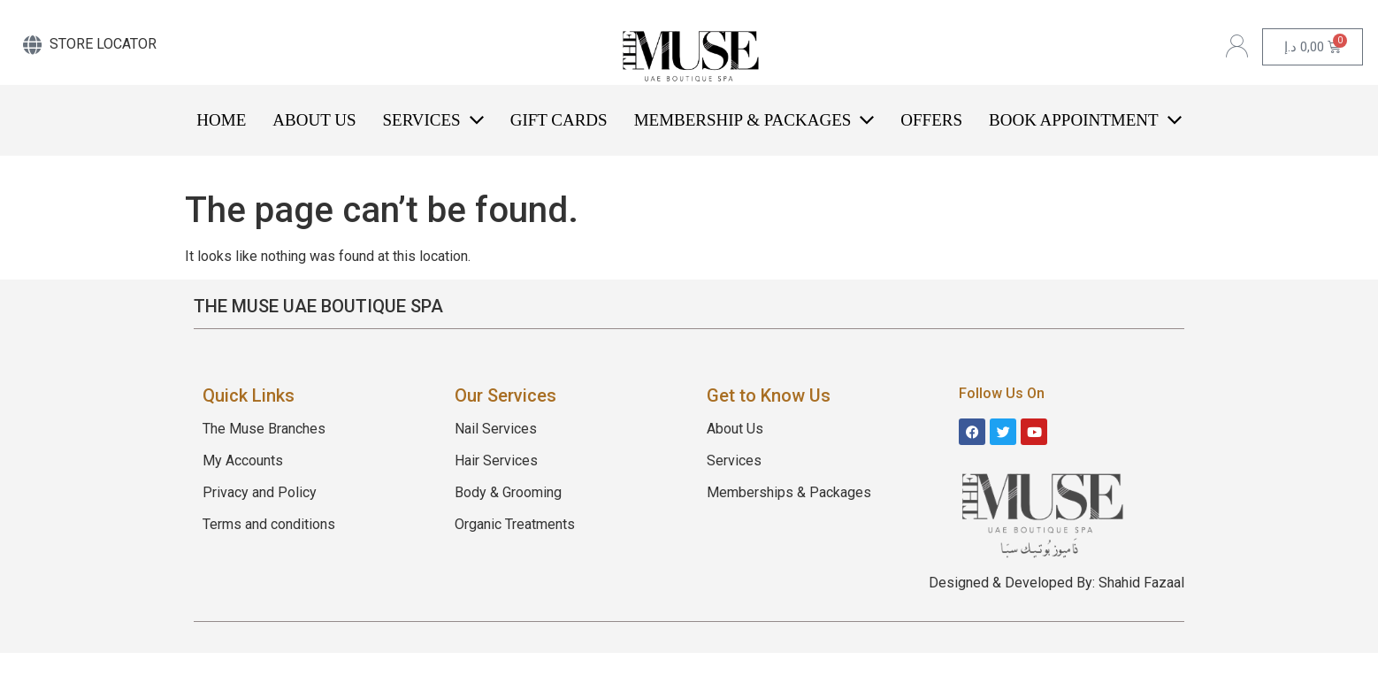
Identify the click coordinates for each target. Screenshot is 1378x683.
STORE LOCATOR (103, 43)
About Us (735, 428)
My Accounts (243, 460)
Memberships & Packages (789, 492)
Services (734, 460)
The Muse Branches (264, 428)
